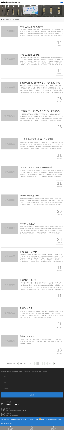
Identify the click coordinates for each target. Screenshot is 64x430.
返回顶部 (53, 428)
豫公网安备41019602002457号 (49, 419)
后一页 (50, 363)
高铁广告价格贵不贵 (28, 280)
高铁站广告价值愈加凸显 (30, 196)
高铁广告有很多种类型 (29, 252)
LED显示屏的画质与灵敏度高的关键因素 (36, 167)
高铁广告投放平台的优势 (30, 55)
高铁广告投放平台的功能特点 (31, 27)
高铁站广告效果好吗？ (29, 224)
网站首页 (10, 428)
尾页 (55, 363)
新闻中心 (17, 19)
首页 (11, 19)
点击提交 (32, 395)
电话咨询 (32, 428)
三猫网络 (30, 419)
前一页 (26, 363)
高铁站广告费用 (26, 308)
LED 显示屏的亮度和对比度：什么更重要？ (37, 139)
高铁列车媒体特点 (27, 336)
